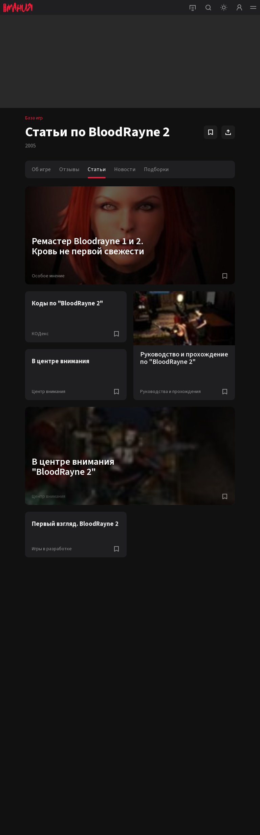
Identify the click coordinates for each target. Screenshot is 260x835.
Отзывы (69, 169)
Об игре (41, 169)
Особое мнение (48, 276)
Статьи (97, 169)
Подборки (156, 169)
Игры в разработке (52, 549)
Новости (124, 169)
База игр (34, 118)
